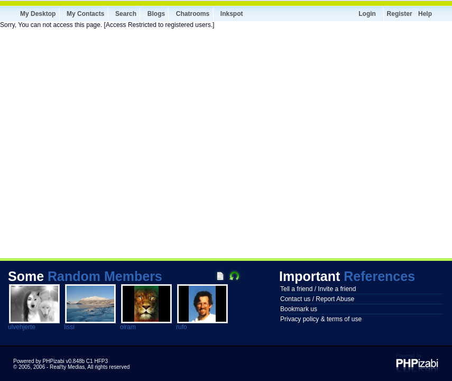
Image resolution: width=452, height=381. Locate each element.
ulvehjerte (21, 327)
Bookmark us (298, 309)
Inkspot (231, 13)
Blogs (156, 13)
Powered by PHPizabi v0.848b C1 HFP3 (60, 361)
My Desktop (38, 13)
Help (425, 13)
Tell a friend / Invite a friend (318, 289)
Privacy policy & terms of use (321, 319)
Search (125, 13)
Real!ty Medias (67, 367)
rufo (181, 327)
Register (399, 13)
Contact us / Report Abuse (317, 299)
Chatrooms (192, 13)
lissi (69, 327)
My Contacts (85, 13)
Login (367, 13)
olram (128, 327)
